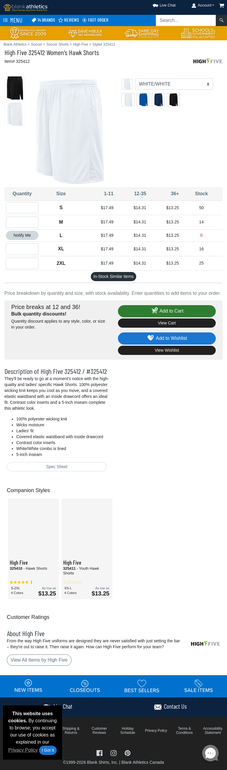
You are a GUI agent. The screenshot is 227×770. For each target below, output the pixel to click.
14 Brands (43, 20)
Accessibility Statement (212, 730)
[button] (159, 4)
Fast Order (95, 20)
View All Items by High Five (39, 659)
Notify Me (22, 235)
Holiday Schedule (127, 730)
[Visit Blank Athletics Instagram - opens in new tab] (114, 752)
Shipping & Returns (71, 730)
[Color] (174, 84)
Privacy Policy (23, 750)
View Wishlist (167, 350)
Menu (12, 20)
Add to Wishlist (167, 338)
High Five (15, 52)
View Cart (167, 323)
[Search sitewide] (186, 20)
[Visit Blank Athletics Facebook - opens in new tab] (100, 752)
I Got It (48, 750)
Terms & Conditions (184, 730)
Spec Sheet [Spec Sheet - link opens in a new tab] (56, 466)
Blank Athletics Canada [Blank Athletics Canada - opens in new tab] (142, 762)
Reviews (68, 20)
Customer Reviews (99, 730)
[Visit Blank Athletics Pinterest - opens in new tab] (127, 752)
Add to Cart (167, 311)
